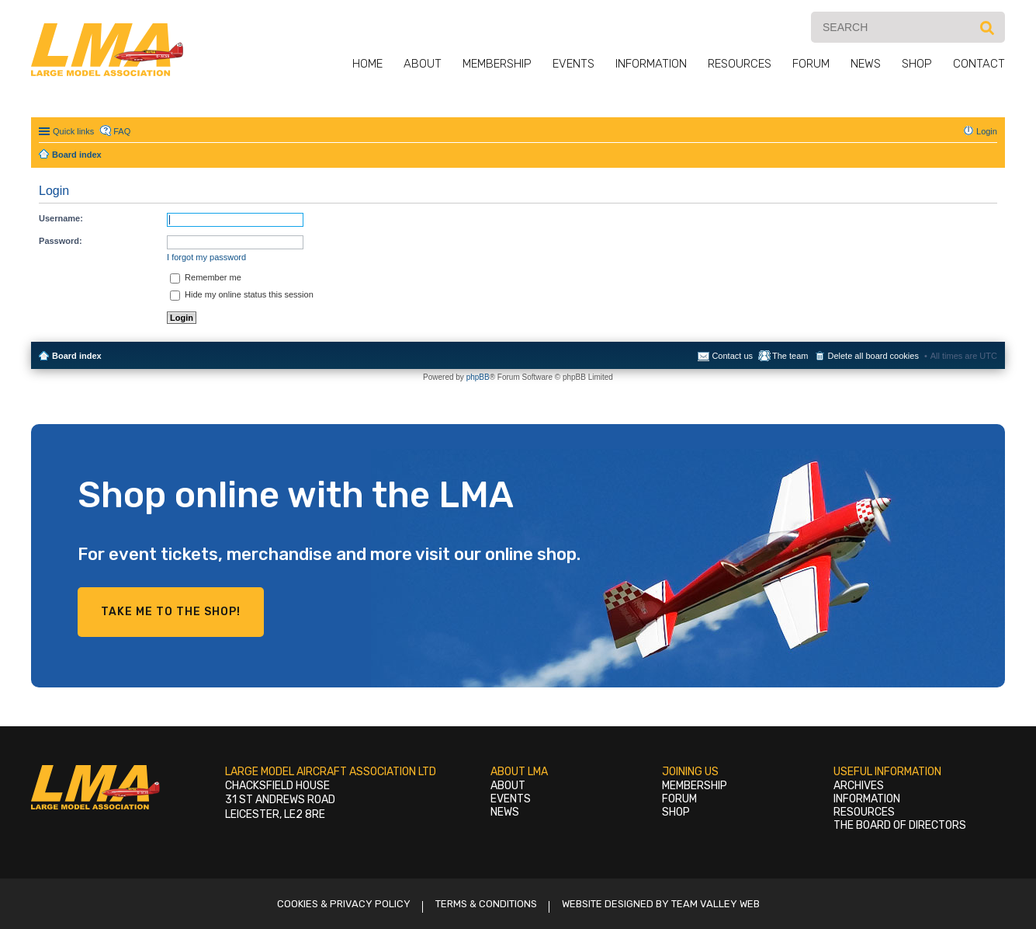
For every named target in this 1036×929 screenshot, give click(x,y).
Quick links (73, 131)
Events (573, 64)
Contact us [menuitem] (732, 355)
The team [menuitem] (790, 355)
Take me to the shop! (171, 611)
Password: (60, 240)
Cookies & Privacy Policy (344, 904)
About (423, 64)
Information (651, 64)
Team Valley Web (715, 904)
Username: (61, 218)
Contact (979, 64)
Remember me (205, 277)
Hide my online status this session (242, 294)
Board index (77, 355)
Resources (739, 64)
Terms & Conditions (486, 904)
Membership (497, 64)
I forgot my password (206, 257)
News (866, 64)
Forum (811, 64)
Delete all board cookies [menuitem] (872, 355)
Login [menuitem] (986, 131)
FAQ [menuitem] (121, 131)
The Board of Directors (899, 825)
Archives (858, 785)
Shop (917, 64)
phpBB (478, 377)
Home (367, 64)
